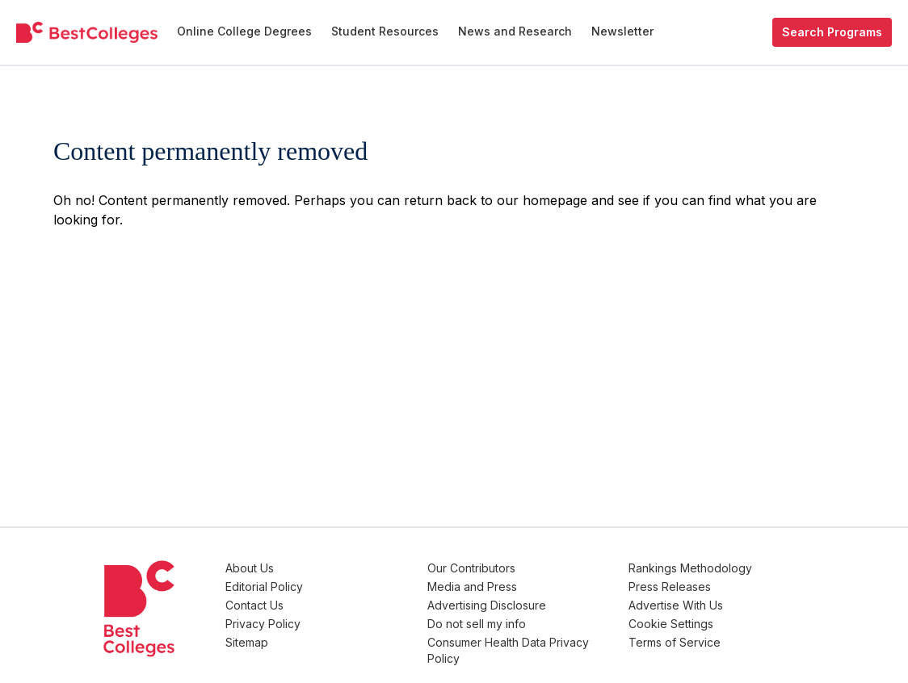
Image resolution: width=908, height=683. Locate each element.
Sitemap (325, 632)
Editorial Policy (342, 584)
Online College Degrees (244, 31)
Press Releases (696, 584)
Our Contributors (523, 568)
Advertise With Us (702, 600)
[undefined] (87, 33)
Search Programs (832, 32)
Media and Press (524, 584)
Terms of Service (701, 632)
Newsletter (622, 31)
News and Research (515, 31)
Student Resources (385, 31)
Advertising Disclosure (538, 600)
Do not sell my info (528, 616)
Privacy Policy (341, 616)
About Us (328, 568)
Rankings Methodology (717, 568)
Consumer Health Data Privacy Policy (538, 641)
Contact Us (333, 600)
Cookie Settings (697, 616)
